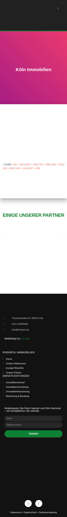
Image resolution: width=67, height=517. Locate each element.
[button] (58, 8)
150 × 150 (18, 164)
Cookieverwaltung (47, 512)
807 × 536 (34, 168)
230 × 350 (8, 168)
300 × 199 (31, 164)
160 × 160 (21, 168)
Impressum (16, 512)
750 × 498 (44, 164)
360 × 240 (57, 164)
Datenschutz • (31, 512)
